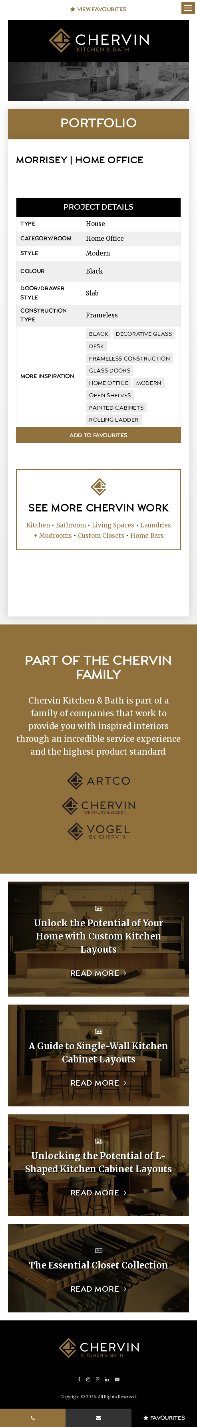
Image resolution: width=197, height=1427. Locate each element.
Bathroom (71, 525)
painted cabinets (116, 408)
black (98, 334)
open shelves (110, 395)
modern (148, 383)
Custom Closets (101, 535)
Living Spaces (113, 525)
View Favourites (98, 9)
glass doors (109, 371)
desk (96, 346)
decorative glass (144, 334)
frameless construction (129, 359)
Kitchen (38, 525)
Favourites (164, 1418)
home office (108, 383)
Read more (94, 973)
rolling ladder (114, 420)
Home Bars (147, 535)
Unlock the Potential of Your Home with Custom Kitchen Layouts (98, 936)
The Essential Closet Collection (98, 1265)
